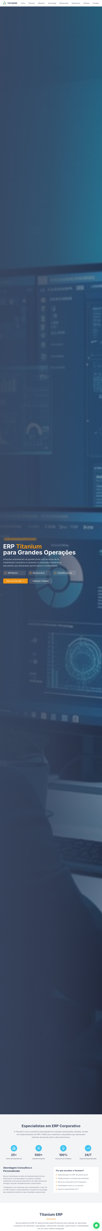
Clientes (86, 3)
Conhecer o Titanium (41, 581)
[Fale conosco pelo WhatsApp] (96, 1225)
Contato (96, 3)
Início (23, 3)
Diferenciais (63, 3)
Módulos (41, 3)
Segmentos (76, 3)
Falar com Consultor (15, 581)
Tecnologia (52, 3)
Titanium (31, 3)
